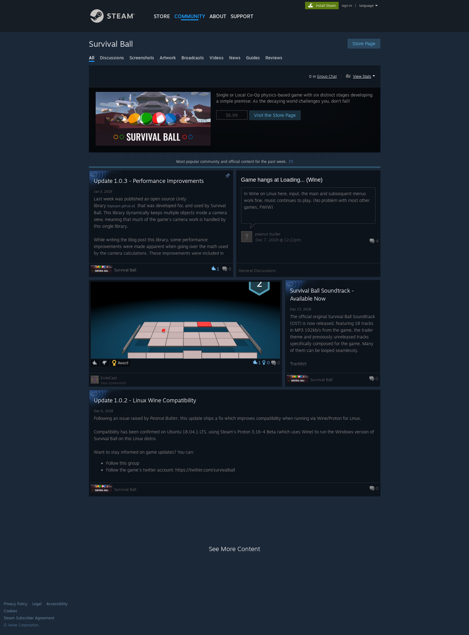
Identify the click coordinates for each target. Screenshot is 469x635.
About (217, 16)
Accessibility (57, 603)
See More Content (234, 549)
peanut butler (267, 233)
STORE (162, 16)
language (366, 5)
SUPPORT (242, 16)
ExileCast (109, 377)
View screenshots (113, 383)
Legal (37, 603)
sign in (347, 5)
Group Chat (327, 76)
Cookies (10, 611)
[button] (361, 75)
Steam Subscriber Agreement (29, 618)
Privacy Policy (15, 603)
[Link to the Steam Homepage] (117, 21)
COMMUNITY (189, 16)
